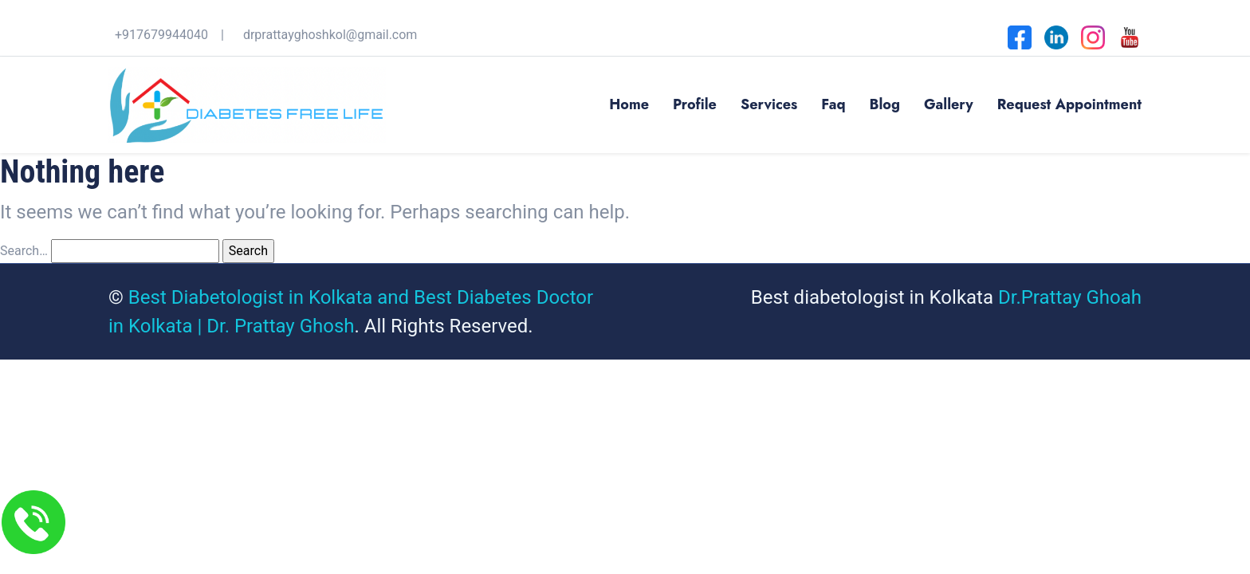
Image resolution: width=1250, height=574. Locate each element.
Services (769, 104)
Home (629, 104)
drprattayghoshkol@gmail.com (330, 34)
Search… (24, 250)
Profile (695, 104)
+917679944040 (161, 34)
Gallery (948, 104)
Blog (885, 104)
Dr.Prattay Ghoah (1070, 297)
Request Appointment (1069, 104)
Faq (833, 104)
